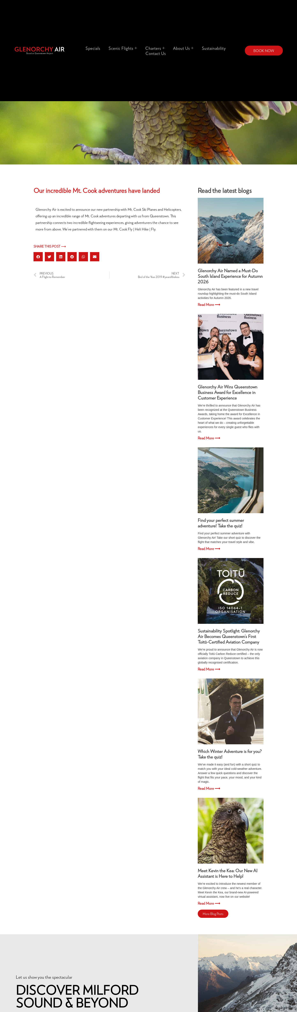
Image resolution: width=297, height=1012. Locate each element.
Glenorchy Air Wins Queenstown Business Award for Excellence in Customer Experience (227, 392)
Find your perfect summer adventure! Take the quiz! (221, 522)
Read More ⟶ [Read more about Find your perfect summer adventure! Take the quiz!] (209, 548)
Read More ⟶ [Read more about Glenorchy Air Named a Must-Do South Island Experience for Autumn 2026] (209, 304)
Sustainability (214, 48)
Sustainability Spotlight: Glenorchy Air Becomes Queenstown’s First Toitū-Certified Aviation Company (229, 636)
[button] (38, 256)
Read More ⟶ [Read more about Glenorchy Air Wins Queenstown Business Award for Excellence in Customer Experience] (209, 438)
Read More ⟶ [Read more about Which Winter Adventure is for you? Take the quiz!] (209, 788)
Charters (155, 48)
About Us (183, 48)
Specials (93, 48)
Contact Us (156, 53)
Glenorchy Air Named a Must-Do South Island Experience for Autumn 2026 (230, 276)
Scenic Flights (123, 48)
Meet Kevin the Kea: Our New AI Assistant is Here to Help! (227, 873)
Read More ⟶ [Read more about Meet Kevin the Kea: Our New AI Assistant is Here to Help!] (209, 903)
